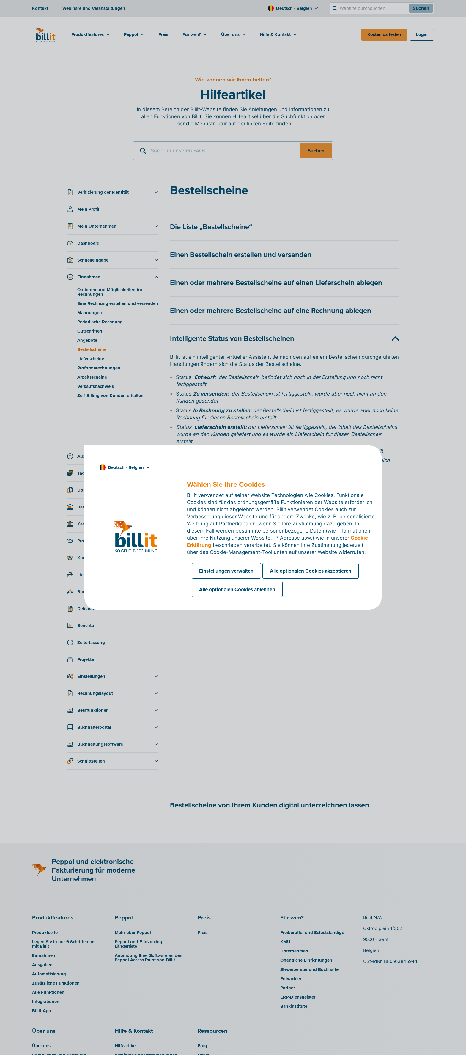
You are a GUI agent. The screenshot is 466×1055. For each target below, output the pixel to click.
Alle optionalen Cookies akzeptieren (310, 570)
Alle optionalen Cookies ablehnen (237, 589)
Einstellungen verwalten (226, 570)
